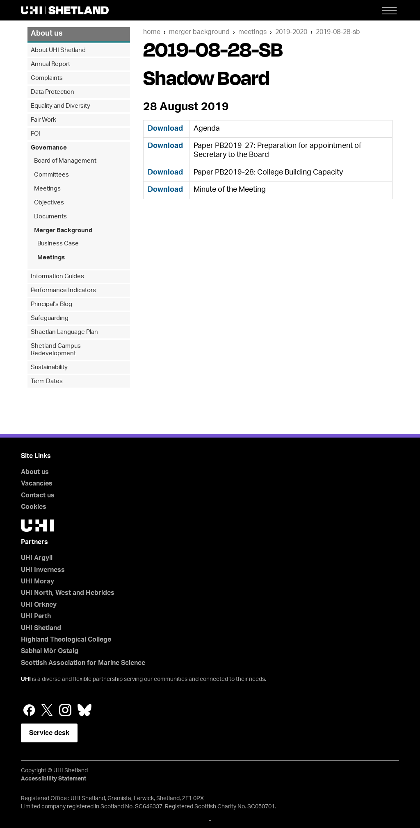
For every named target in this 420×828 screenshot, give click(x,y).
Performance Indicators (63, 290)
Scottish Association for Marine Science (83, 663)
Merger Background (199, 32)
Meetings (252, 32)
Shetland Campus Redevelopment (56, 349)
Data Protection (52, 92)
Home (151, 32)
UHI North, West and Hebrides (67, 593)
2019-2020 (291, 32)
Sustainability (49, 367)
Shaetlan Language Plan (64, 332)
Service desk (49, 733)
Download (165, 128)
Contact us (38, 495)
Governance (49, 148)
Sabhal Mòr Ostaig (49, 651)
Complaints (47, 78)
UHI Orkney (39, 604)
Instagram (65, 710)
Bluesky (84, 710)
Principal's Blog (51, 304)
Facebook (29, 710)
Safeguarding (49, 318)
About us (47, 33)
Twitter (47, 710)
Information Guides (57, 276)
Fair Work (43, 120)
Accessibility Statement (53, 779)
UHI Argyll (36, 558)
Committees (51, 175)
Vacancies (36, 483)
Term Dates (47, 381)
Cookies (33, 507)
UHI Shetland (41, 628)
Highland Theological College (66, 639)
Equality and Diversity (60, 106)
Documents (50, 216)
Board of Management (65, 161)
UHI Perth (36, 616)
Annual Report (50, 64)
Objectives (49, 203)
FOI (35, 134)
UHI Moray (37, 581)
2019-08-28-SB (338, 32)
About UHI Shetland (58, 50)
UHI (26, 679)
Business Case (58, 243)
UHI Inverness (43, 570)
